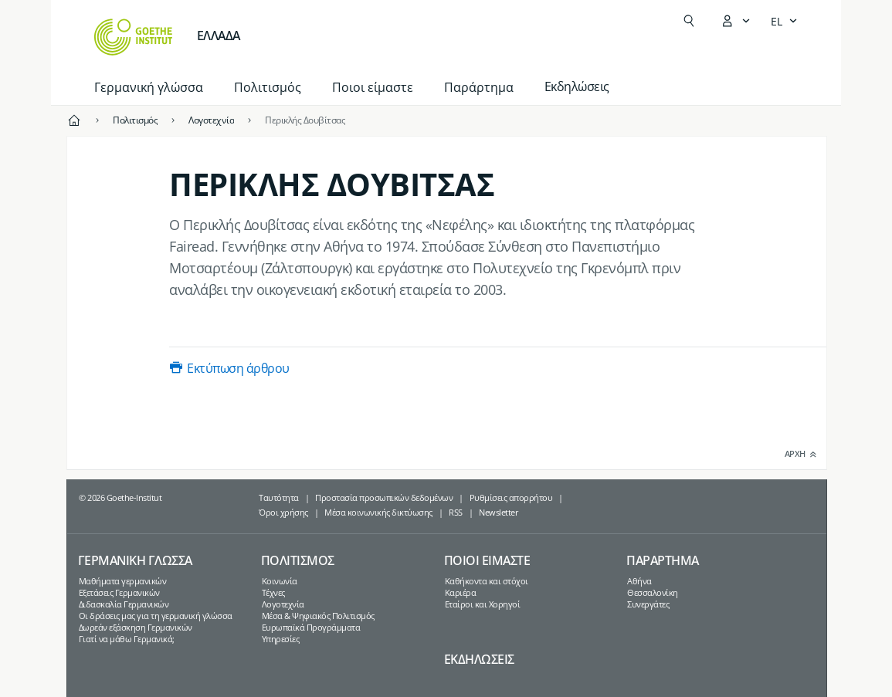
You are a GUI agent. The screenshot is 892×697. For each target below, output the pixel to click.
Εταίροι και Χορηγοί (483, 604)
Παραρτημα (662, 560)
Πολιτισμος (297, 560)
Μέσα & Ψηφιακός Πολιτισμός (318, 615)
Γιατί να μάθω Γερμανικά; (127, 639)
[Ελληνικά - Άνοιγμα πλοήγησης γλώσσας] (784, 21)
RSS (456, 512)
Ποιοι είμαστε (372, 87)
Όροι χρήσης (283, 512)
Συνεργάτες (648, 604)
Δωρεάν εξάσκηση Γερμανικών (135, 627)
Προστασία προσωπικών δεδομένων (384, 497)
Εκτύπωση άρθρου (238, 368)
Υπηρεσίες (281, 639)
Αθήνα (639, 581)
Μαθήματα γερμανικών (123, 581)
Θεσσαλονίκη (652, 592)
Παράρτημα (479, 87)
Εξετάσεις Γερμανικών (119, 592)
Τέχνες (273, 592)
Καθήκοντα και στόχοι (486, 581)
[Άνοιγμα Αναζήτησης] (688, 20)
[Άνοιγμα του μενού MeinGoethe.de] (735, 20)
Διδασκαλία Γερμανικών (124, 604)
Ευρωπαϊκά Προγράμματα (311, 627)
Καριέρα (461, 592)
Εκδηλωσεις (479, 659)
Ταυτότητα (279, 497)
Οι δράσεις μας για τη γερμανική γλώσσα (155, 615)
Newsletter (498, 512)
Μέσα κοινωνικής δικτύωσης (378, 512)
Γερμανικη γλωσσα (135, 560)
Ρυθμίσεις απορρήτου (511, 497)
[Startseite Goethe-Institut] (133, 37)
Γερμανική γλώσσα (148, 87)
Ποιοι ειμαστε (487, 560)
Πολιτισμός (267, 87)
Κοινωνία (279, 581)
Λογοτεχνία (283, 604)
